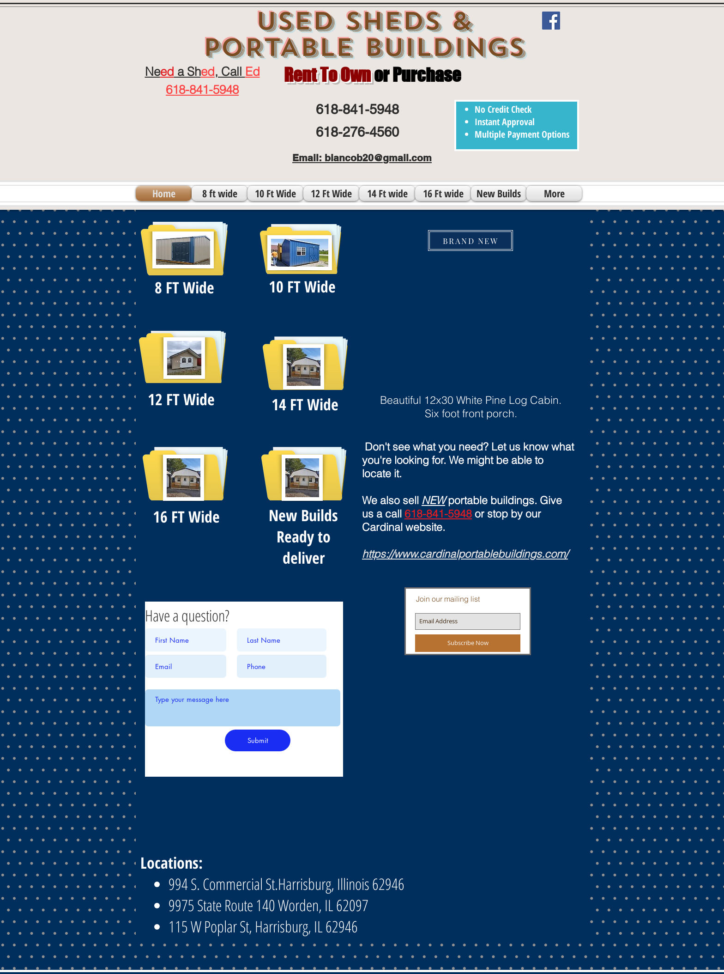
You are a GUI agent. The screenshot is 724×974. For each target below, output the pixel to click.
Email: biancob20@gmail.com (362, 158)
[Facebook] (551, 21)
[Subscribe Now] (467, 643)
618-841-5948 (438, 513)
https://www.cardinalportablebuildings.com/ (465, 553)
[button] (468, 319)
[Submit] (257, 740)
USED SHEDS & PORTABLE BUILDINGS (364, 34)
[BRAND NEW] (470, 240)
